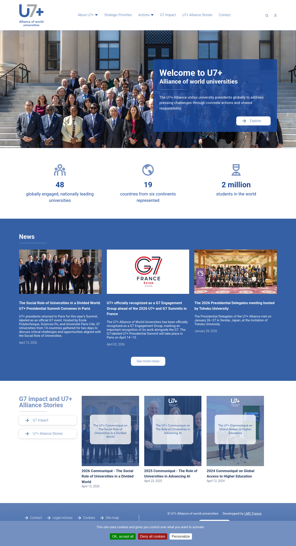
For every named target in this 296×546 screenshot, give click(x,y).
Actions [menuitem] (142, 15)
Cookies (89, 518)
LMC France (253, 513)
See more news (148, 361)
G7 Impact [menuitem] (167, 15)
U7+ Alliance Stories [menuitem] (196, 15)
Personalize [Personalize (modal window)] (181, 536)
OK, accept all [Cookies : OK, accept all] (122, 536)
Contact (36, 518)
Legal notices (62, 518)
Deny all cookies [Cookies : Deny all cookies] (152, 536)
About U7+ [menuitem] (84, 15)
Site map (112, 518)
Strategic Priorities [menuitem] (116, 15)
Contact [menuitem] (223, 15)
